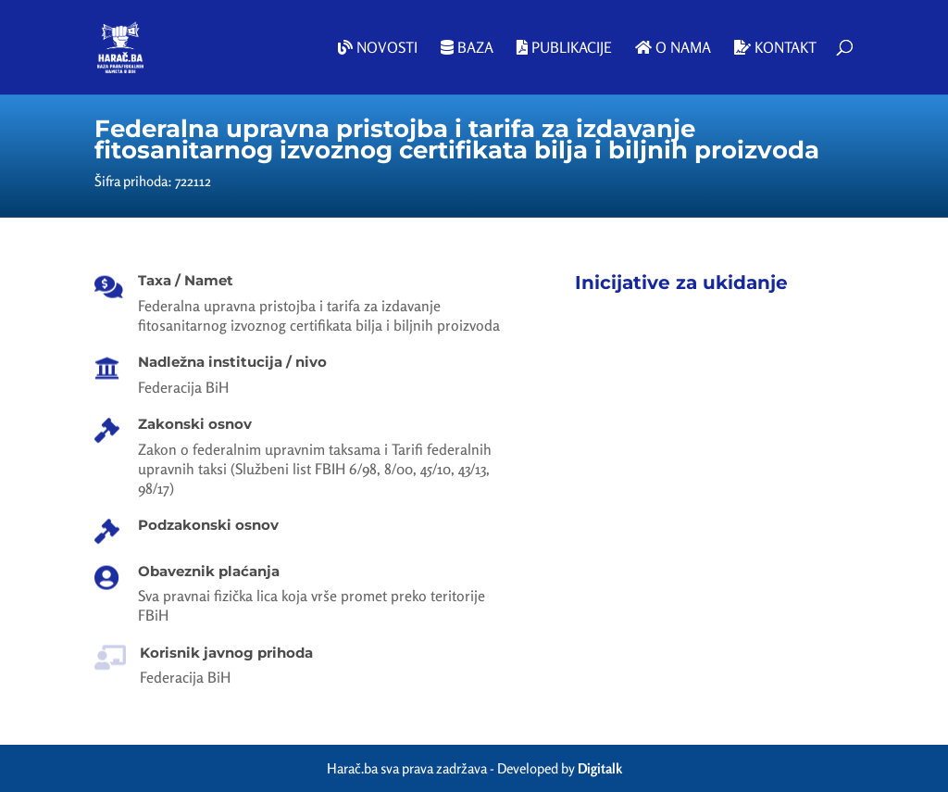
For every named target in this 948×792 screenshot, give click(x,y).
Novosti (378, 48)
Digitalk (600, 768)
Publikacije (564, 48)
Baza (467, 48)
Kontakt (775, 48)
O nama (673, 48)
